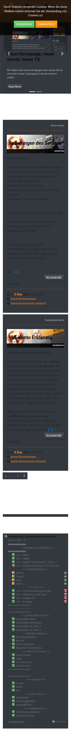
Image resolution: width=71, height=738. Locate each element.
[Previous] (24, 475)
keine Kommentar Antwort (28, 303)
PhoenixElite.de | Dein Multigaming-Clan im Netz (32, 537)
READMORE (54, 277)
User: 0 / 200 (14, 540)
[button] (8, 53)
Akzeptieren (24, 24)
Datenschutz (46, 24)
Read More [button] (15, 86)
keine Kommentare (23, 299)
